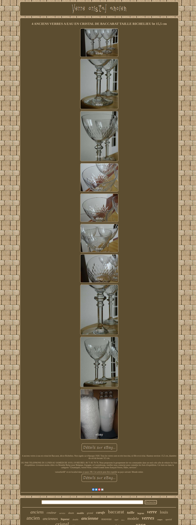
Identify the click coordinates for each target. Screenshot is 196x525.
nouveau (106, 519)
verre (152, 511)
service (62, 513)
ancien (33, 518)
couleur (51, 512)
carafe (100, 512)
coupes (160, 520)
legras (140, 513)
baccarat (116, 511)
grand (90, 513)
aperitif (168, 519)
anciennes (50, 519)
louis (164, 512)
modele (133, 518)
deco (122, 520)
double (75, 519)
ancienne (89, 518)
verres (148, 518)
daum (71, 513)
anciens (37, 512)
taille (130, 512)
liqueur (65, 519)
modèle (80, 513)
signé (116, 520)
